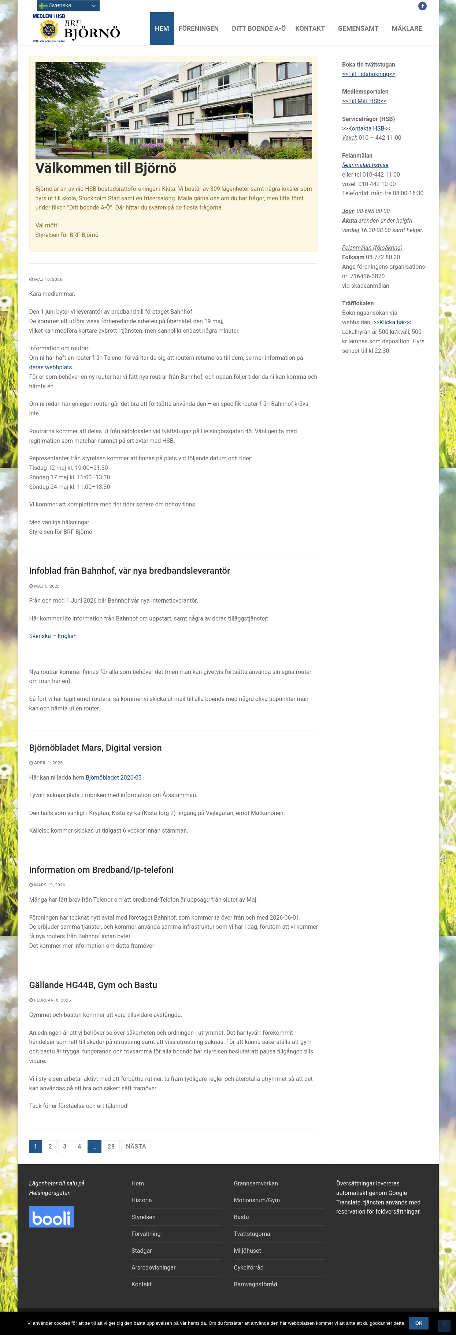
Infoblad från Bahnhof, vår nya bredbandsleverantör (129, 571)
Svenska (41, 636)
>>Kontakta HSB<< (366, 128)
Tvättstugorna (252, 1233)
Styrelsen (143, 1217)
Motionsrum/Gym (257, 1200)
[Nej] (444, 1326)
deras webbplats (50, 367)
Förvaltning (145, 1233)
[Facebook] (422, 6)
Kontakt (141, 1284)
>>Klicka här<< (392, 322)
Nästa (136, 1146)
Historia (141, 1200)
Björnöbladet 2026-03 (114, 777)
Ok (419, 1323)
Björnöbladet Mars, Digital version (95, 748)
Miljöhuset (247, 1250)
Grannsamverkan (256, 1183)
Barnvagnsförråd (255, 1284)
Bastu (241, 1217)
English (67, 636)
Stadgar (141, 1250)
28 (111, 1146)
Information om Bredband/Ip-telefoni (101, 870)
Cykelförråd (249, 1267)
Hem (137, 1183)
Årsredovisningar (153, 1267)
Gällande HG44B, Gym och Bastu (93, 985)
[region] (174, 110)
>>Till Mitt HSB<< (364, 101)
